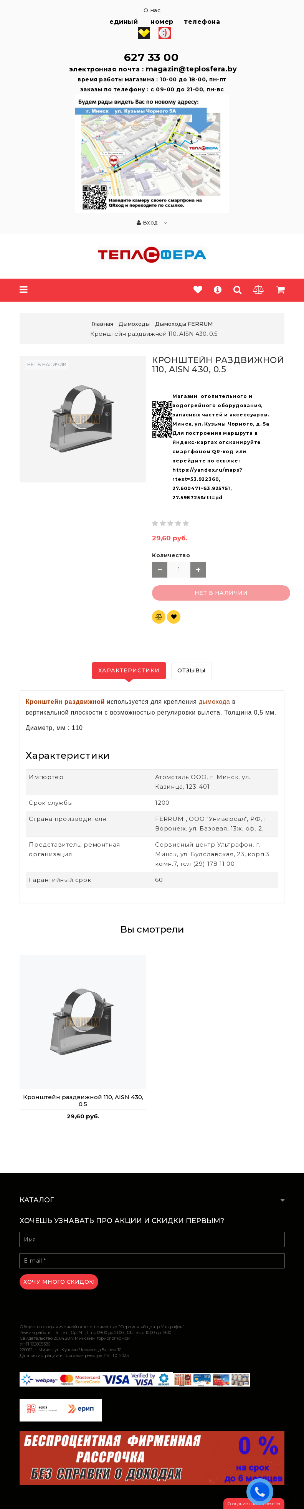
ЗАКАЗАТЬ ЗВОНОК (261, 1491)
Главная (102, 323)
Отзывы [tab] (191, 670)
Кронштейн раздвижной (65, 701)
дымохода (214, 701)
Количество (171, 555)
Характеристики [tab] (129, 670)
